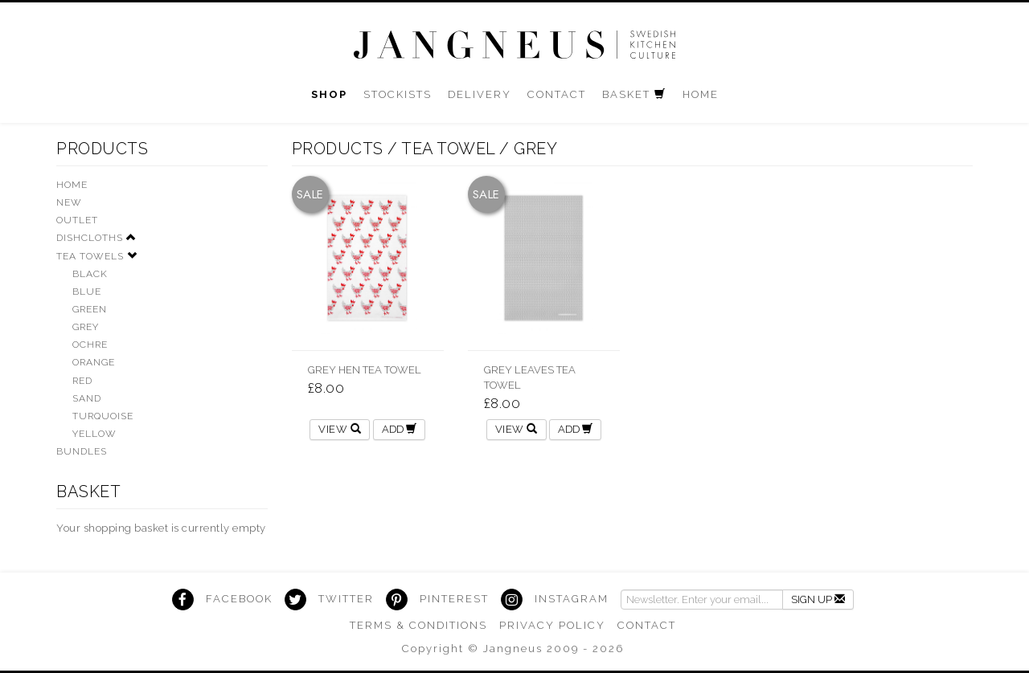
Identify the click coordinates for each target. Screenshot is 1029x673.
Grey (85, 326)
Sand (86, 398)
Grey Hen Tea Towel (364, 370)
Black (90, 273)
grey (535, 148)
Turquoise (102, 416)
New (69, 202)
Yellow (94, 433)
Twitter (346, 599)
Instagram (572, 599)
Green (89, 309)
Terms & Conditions (418, 625)
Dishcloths (89, 237)
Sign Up (818, 599)
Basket (88, 491)
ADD (399, 429)
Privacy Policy (552, 625)
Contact (646, 625)
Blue (86, 291)
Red (82, 380)
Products (102, 148)
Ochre (90, 344)
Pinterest (454, 599)
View (339, 429)
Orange (93, 362)
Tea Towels (90, 256)
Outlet (77, 220)
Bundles (81, 451)
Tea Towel (448, 148)
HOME (72, 184)
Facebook (239, 599)
